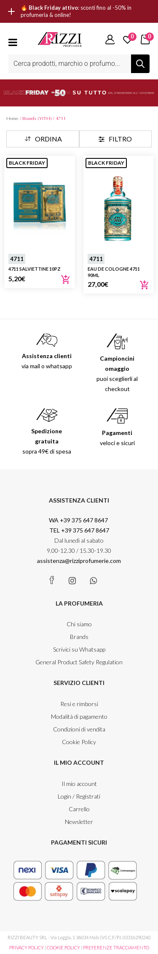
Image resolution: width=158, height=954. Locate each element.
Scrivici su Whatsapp (79, 649)
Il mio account (79, 783)
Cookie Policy (79, 741)
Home (12, 118)
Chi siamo (79, 624)
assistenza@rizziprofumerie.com (79, 560)
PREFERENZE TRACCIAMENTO (116, 947)
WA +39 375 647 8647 (79, 520)
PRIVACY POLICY (26, 947)
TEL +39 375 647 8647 (79, 530)
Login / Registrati (79, 796)
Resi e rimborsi (79, 703)
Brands (79, 636)
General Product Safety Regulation (79, 662)
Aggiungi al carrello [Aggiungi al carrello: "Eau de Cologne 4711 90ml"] (144, 285)
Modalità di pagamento (79, 716)
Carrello (79, 809)
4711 (17, 258)
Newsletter (79, 821)
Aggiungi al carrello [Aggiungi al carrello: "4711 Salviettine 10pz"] (66, 280)
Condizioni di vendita (79, 729)
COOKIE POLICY (63, 947)
